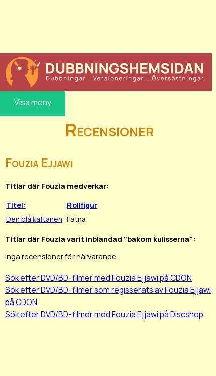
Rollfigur (82, 205)
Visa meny (32, 102)
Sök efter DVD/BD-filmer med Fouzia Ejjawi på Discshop (104, 314)
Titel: (16, 205)
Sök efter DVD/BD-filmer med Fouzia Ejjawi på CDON (98, 277)
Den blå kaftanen (34, 219)
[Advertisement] (106, 25)
